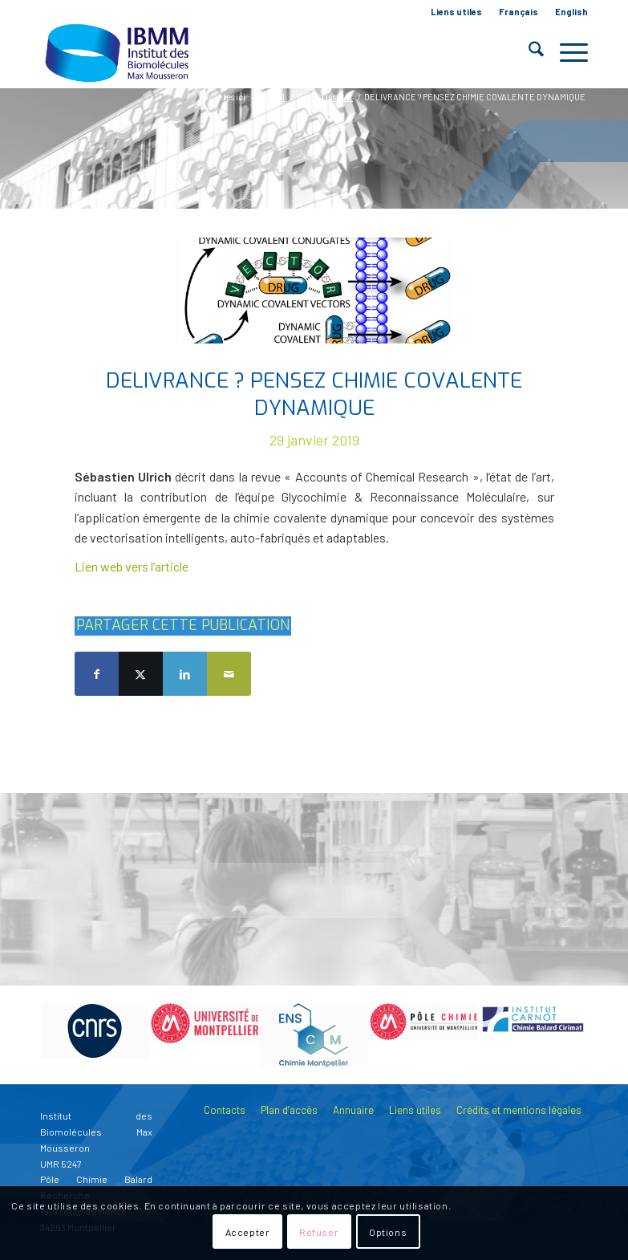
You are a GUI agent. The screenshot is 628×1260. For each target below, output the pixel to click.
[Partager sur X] (141, 674)
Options (388, 1232)
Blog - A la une (134, 145)
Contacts (224, 1110)
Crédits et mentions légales (518, 1110)
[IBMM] (118, 52)
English (571, 11)
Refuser (318, 1232)
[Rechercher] (528, 52)
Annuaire (353, 1110)
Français (518, 11)
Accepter (247, 1232)
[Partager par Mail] (229, 674)
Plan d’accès (289, 1110)
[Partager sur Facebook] (97, 674)
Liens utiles (456, 11)
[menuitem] (457, 12)
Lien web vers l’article (131, 566)
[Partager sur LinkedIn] (185, 674)
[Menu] (566, 52)
